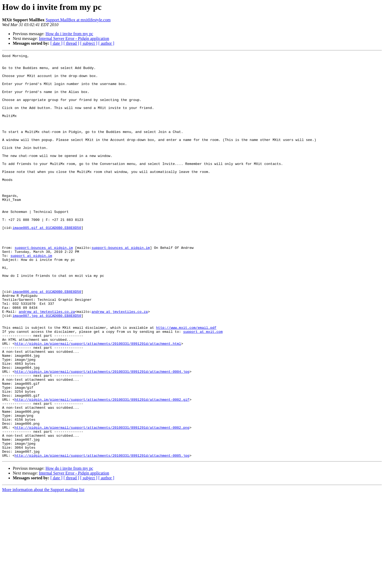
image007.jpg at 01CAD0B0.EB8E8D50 (47, 368)
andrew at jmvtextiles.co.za (47, 363)
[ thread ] (71, 43)
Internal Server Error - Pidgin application (74, 38)
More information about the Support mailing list (43, 570)
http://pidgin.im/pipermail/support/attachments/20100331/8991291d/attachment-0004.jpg (102, 435)
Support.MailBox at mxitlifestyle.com (78, 20)
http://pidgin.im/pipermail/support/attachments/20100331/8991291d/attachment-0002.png (102, 502)
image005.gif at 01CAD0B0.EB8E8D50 (47, 262)
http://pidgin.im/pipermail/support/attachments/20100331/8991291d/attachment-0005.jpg (102, 536)
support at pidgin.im (31, 296)
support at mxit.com (203, 387)
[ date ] (56, 43)
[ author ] (106, 43)
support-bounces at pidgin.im (44, 286)
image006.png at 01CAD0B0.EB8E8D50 (47, 339)
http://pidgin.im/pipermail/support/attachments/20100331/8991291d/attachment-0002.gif (102, 469)
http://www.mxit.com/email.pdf (186, 382)
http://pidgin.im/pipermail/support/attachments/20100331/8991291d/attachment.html (98, 401)
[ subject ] (88, 43)
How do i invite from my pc (69, 33)
